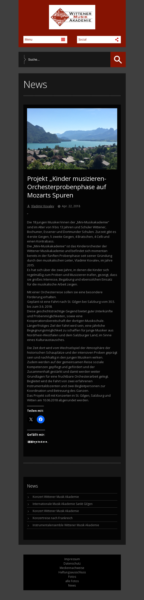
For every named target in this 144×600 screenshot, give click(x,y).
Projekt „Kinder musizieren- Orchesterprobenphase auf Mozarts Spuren (66, 186)
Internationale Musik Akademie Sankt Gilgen (63, 504)
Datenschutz (72, 563)
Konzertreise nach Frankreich (53, 518)
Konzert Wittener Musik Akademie (56, 497)
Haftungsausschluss (72, 572)
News (72, 585)
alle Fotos (72, 581)
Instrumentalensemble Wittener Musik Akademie (66, 525)
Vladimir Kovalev (42, 206)
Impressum (72, 559)
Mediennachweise (72, 568)
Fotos (72, 577)
